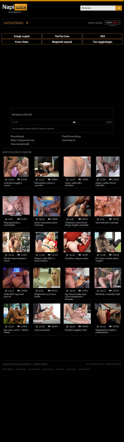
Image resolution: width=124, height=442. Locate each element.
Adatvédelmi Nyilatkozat (17, 364)
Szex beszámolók (20, 144)
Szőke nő (16, 172)
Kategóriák (16, 23)
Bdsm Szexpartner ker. (23, 140)
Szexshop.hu (68, 140)
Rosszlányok (17, 136)
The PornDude (34, 369)
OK (118, 8)
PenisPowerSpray (71, 136)
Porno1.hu (60, 369)
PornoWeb (71, 369)
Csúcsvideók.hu (84, 369)
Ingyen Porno (48, 369)
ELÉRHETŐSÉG (40, 364)
